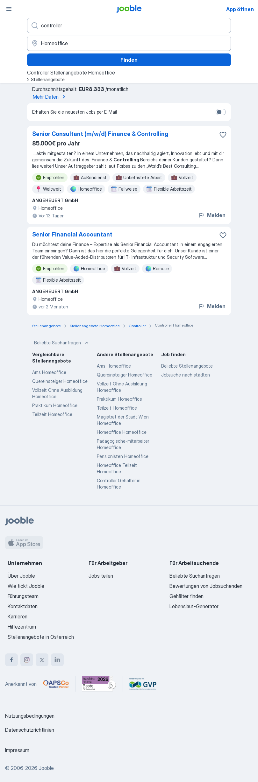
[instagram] (26, 659)
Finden (129, 60)
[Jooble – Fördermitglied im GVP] (142, 684)
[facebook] (11, 659)
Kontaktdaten (23, 606)
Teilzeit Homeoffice (52, 414)
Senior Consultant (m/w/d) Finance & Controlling (100, 133)
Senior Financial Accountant (72, 234)
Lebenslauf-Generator (194, 606)
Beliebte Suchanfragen (62, 343)
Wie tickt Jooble (26, 586)
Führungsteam (23, 596)
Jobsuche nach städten (185, 374)
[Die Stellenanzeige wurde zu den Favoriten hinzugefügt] (223, 134)
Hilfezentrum (22, 626)
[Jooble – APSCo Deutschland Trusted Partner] (56, 684)
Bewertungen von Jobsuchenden (205, 586)
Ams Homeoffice (49, 372)
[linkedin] (57, 659)
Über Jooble (21, 576)
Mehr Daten (50, 97)
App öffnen (240, 9)
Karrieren (17, 616)
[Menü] (9, 9)
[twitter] (42, 659)
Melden (212, 215)
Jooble (46, 768)
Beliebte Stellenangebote (187, 366)
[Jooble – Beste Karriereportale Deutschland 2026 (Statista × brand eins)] (99, 684)
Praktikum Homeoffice (54, 405)
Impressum (17, 750)
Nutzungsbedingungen (29, 716)
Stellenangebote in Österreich (41, 637)
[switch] (221, 112)
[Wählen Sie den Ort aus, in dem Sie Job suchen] (129, 43)
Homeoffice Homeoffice (122, 432)
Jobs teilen (101, 576)
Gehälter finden (186, 596)
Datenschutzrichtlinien (29, 730)
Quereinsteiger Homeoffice (60, 381)
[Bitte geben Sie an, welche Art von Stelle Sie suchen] (129, 25)
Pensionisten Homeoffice (122, 456)
